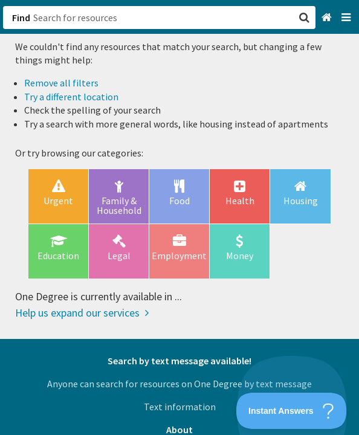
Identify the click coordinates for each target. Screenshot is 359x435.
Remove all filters (61, 83)
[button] (179, 217)
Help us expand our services (82, 313)
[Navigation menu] (347, 18)
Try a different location (71, 97)
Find (21, 17)
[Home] (328, 18)
